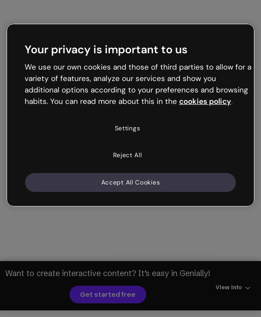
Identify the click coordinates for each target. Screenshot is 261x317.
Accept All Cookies (130, 182)
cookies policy (205, 101)
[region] (130, 115)
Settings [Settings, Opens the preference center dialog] (127, 128)
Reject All (127, 155)
